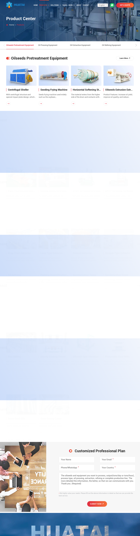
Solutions (56, 5)
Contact (86, 5)
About (79, 5)
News (72, 5)
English (102, 5)
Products (44, 5)
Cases (65, 5)
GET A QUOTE (125, 5)
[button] (136, 45)
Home (36, 5)
